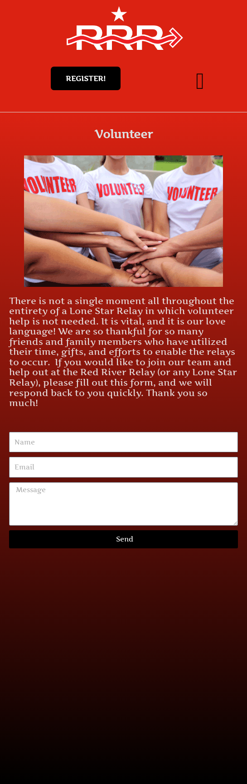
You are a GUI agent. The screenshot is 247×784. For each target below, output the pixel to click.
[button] (200, 81)
